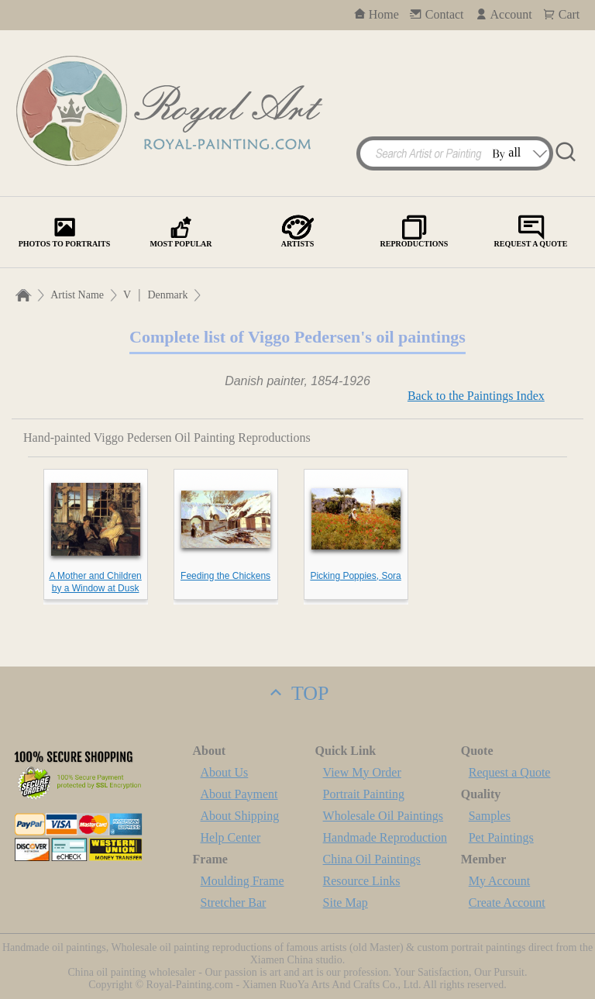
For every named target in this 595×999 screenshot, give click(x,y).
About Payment (239, 794)
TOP (297, 693)
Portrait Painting (363, 794)
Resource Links (362, 880)
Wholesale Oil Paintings (383, 815)
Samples (490, 815)
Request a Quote (510, 772)
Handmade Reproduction (385, 837)
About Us (225, 772)
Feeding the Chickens (225, 575)
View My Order (362, 772)
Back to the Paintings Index (476, 395)
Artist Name (77, 295)
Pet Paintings (501, 837)
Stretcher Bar (234, 902)
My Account (500, 880)
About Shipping (240, 815)
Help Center (231, 837)
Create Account (507, 902)
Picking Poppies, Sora (355, 575)
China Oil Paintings (372, 859)
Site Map (345, 902)
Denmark (167, 295)
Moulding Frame (242, 880)
